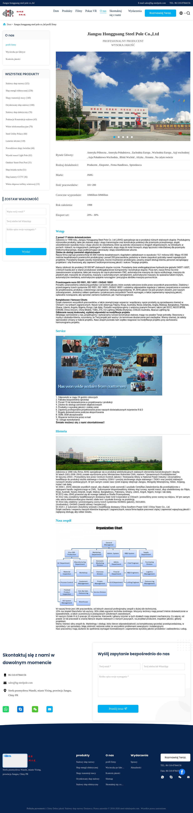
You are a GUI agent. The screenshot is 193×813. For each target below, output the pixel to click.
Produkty (67, 11)
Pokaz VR (91, 11)
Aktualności (136, 767)
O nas (103, 11)
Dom (56, 11)
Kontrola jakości (13, 59)
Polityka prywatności (36, 808)
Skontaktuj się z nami (115, 13)
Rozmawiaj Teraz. (160, 13)
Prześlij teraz (118, 708)
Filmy (78, 11)
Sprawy (134, 762)
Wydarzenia (135, 11)
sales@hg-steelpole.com (20, 682)
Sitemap (109, 779)
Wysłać (26, 251)
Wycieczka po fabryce (15, 52)
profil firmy (11, 45)
